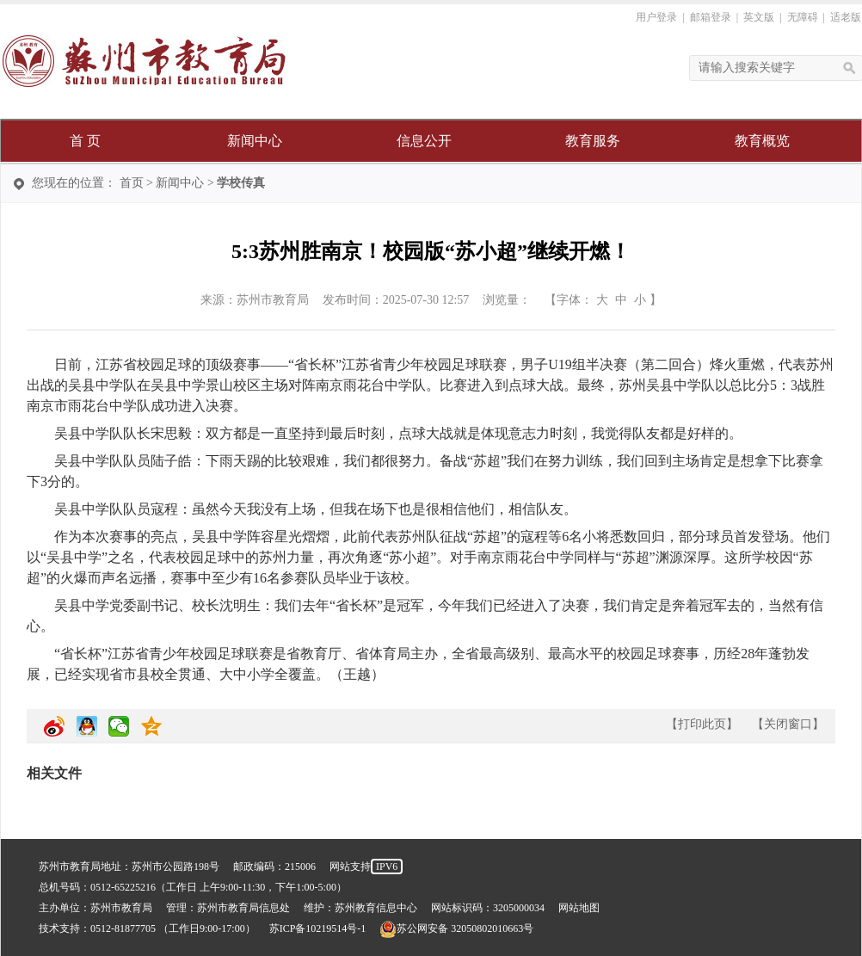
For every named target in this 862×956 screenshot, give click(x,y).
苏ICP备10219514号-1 (317, 928)
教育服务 (592, 140)
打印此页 (702, 724)
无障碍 (802, 17)
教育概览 (762, 140)
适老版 (845, 17)
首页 (132, 182)
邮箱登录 (710, 17)
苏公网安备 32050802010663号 (456, 928)
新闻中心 (254, 140)
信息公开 (424, 140)
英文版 (758, 17)
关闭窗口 (788, 724)
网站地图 (579, 908)
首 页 (85, 140)
